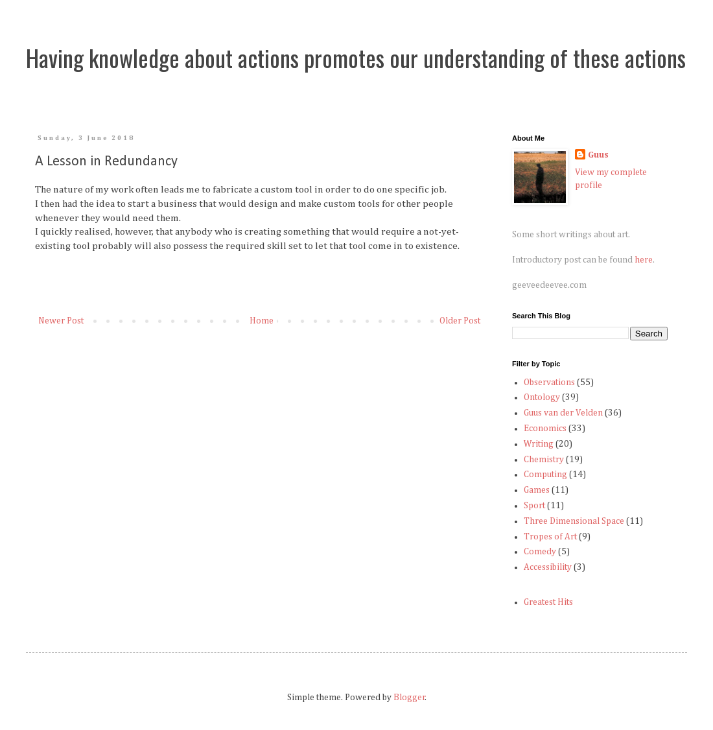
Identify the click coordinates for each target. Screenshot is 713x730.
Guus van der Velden (563, 413)
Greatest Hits (548, 602)
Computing (545, 474)
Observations (549, 382)
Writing (539, 444)
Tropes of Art (550, 536)
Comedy (540, 551)
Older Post (459, 320)
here (644, 260)
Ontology (542, 397)
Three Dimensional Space (574, 521)
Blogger (409, 697)
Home (262, 320)
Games (537, 490)
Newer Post (61, 320)
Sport (534, 505)
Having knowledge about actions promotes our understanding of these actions (356, 57)
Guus (598, 154)
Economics (545, 428)
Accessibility (548, 567)
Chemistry (544, 459)
